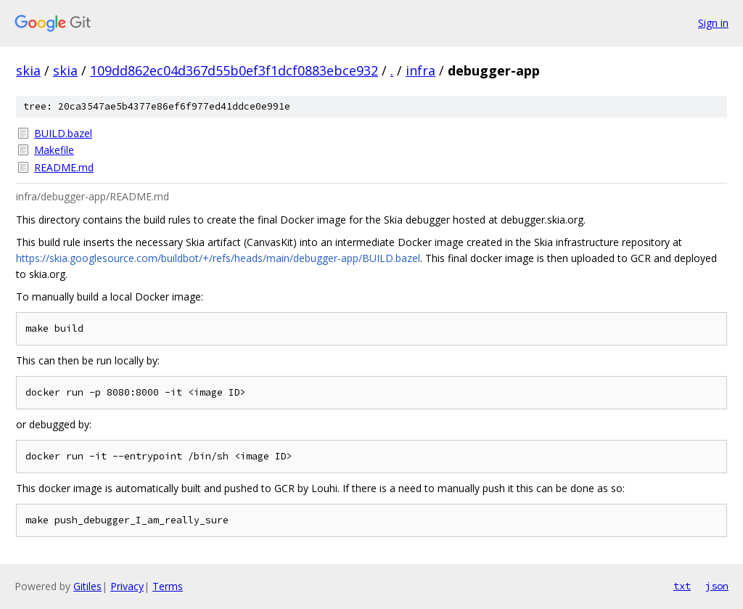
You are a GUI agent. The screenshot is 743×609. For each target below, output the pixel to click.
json (716, 585)
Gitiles (87, 586)
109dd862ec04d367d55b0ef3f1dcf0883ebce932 (234, 70)
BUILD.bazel (63, 133)
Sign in (713, 23)
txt (682, 585)
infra (420, 70)
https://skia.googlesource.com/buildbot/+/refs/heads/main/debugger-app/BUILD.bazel (218, 258)
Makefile (54, 150)
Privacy (127, 586)
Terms (167, 586)
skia (28, 70)
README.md (64, 167)
